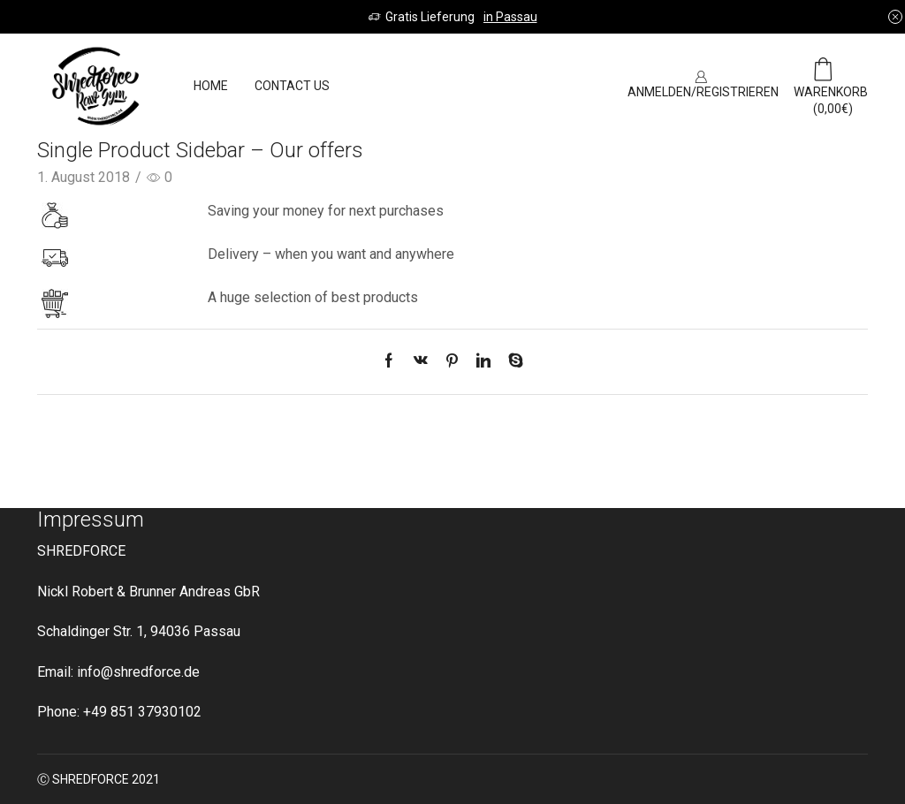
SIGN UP (564, 85)
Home (211, 86)
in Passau (510, 17)
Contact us (292, 86)
